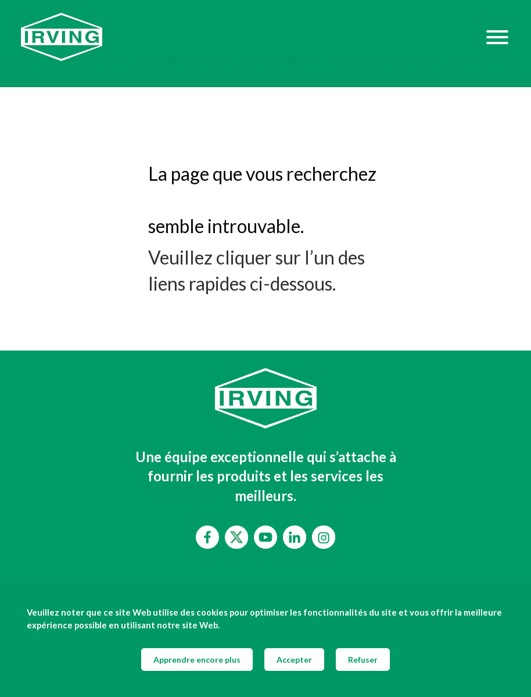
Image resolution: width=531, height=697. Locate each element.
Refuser (363, 659)
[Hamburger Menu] (497, 36)
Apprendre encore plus (197, 659)
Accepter (294, 659)
